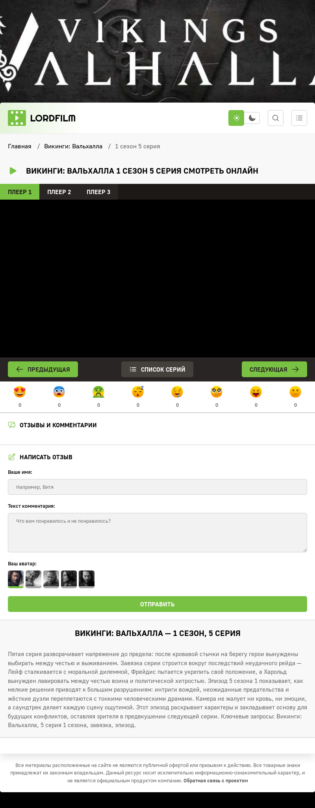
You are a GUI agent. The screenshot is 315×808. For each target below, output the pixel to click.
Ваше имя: (20, 472)
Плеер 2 (59, 191)
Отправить (157, 604)
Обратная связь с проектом (215, 780)
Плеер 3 (98, 191)
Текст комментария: (31, 506)
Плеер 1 (20, 191)
